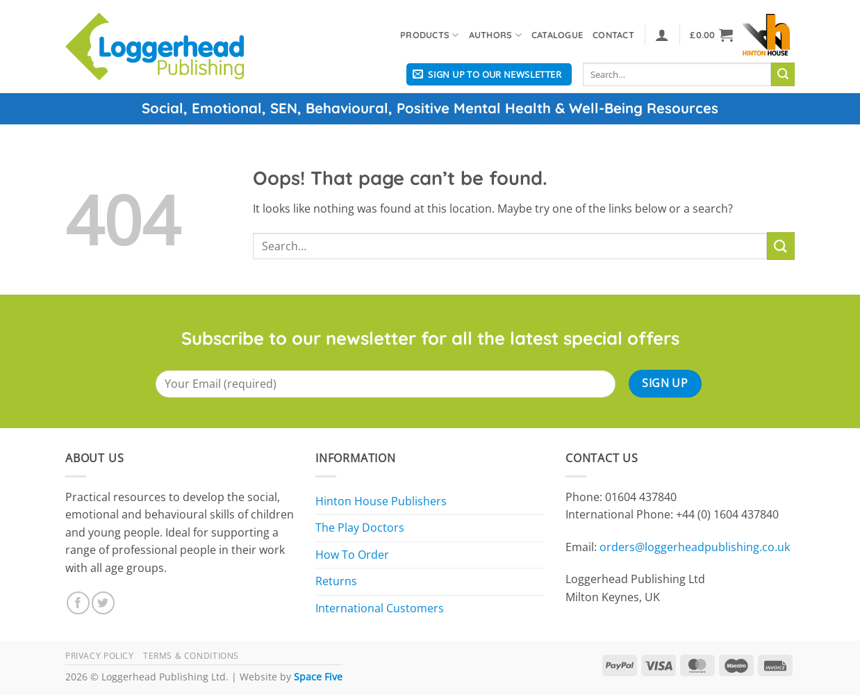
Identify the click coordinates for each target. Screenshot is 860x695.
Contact (613, 34)
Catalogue (557, 34)
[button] (662, 34)
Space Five (318, 676)
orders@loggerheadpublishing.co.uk (694, 547)
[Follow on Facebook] (78, 602)
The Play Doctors (359, 527)
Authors (495, 35)
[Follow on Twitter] (103, 602)
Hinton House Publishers (381, 501)
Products (429, 35)
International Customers (379, 608)
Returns (336, 581)
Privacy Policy (99, 656)
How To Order (352, 554)
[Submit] (783, 74)
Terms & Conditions (191, 656)
